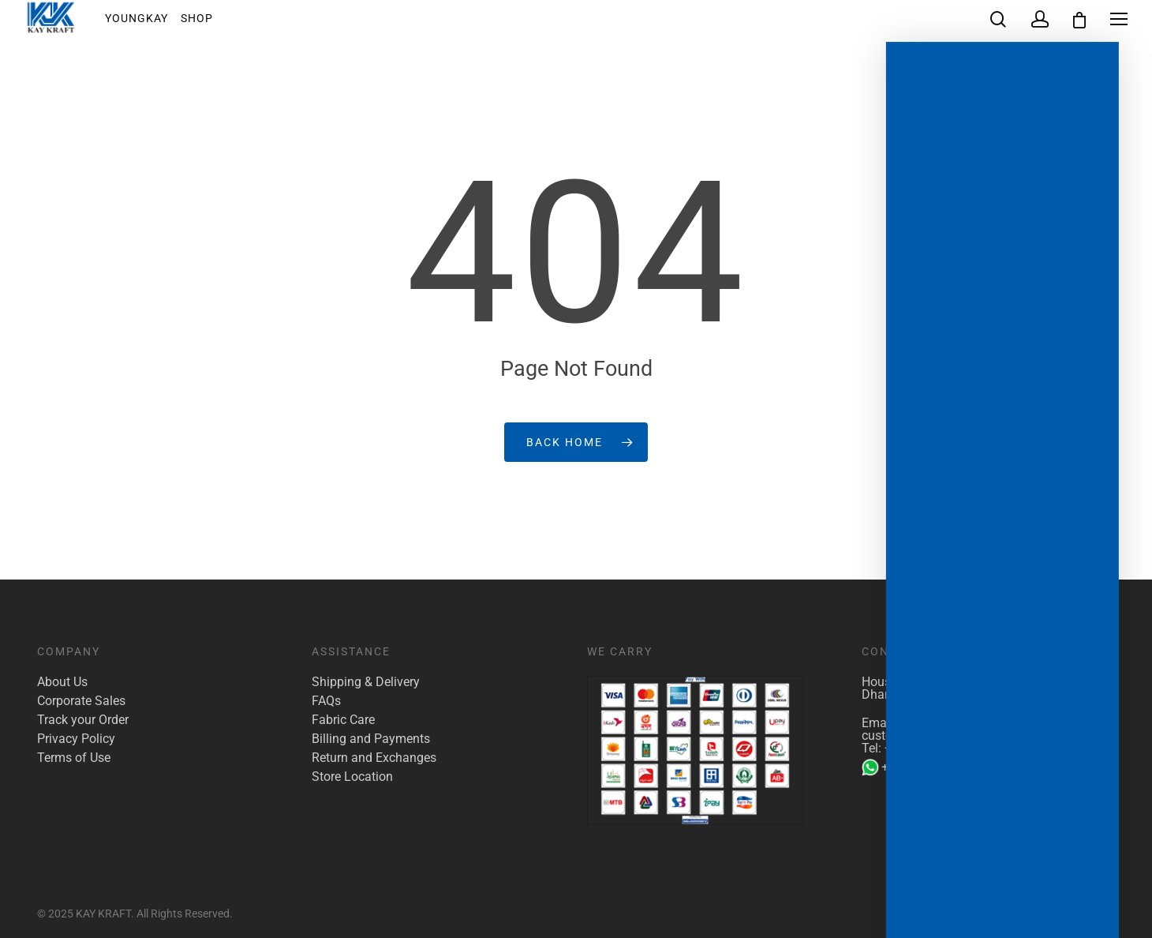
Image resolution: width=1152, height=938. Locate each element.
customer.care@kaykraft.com (943, 735)
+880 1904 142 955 (926, 767)
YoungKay (147, 23)
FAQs (326, 701)
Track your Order (83, 720)
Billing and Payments (371, 739)
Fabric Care (343, 720)
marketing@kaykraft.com (970, 722)
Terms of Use (73, 758)
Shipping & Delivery (366, 682)
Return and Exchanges (374, 758)
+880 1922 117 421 (939, 748)
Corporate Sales (81, 701)
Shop (208, 23)
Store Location (352, 777)
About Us (62, 682)
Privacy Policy (76, 739)
